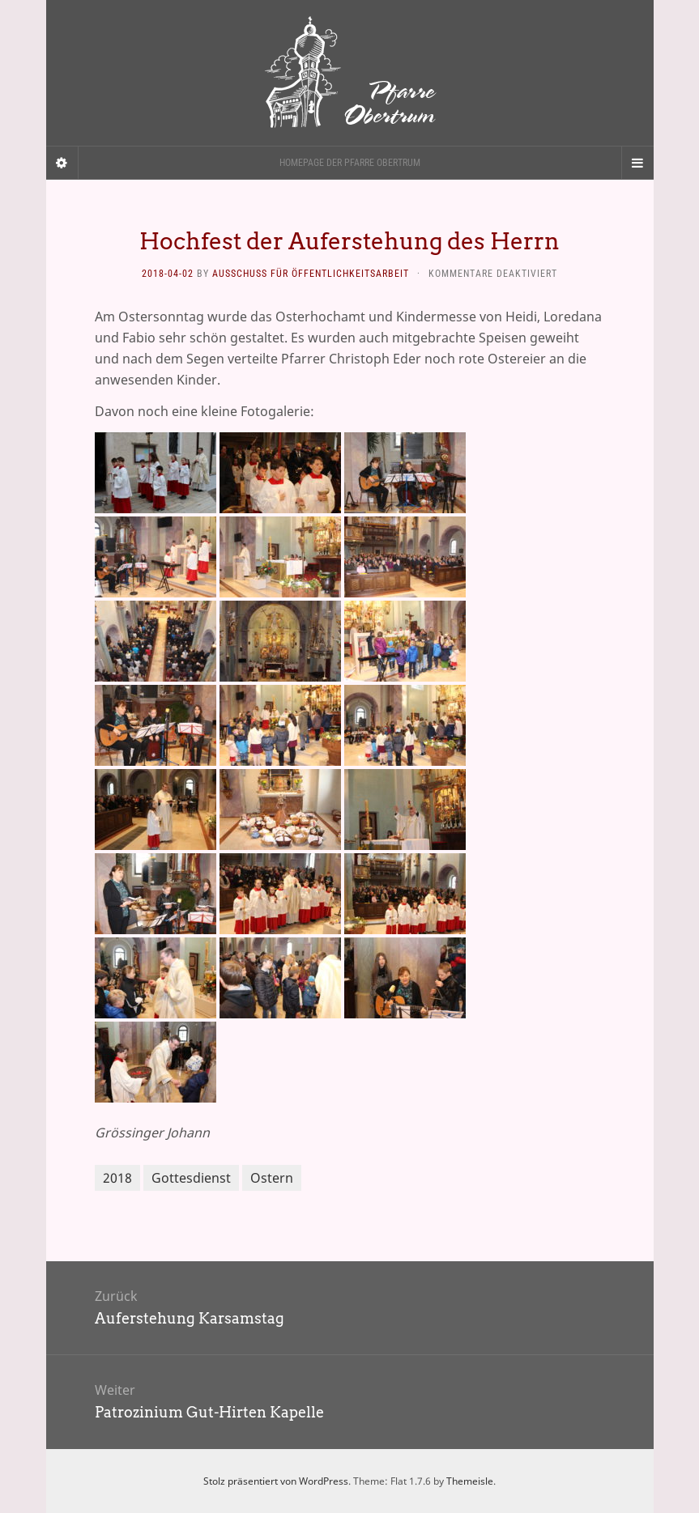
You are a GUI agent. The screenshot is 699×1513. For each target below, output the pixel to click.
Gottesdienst (191, 1178)
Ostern (271, 1178)
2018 (117, 1178)
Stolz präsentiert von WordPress (275, 1481)
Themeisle (469, 1481)
